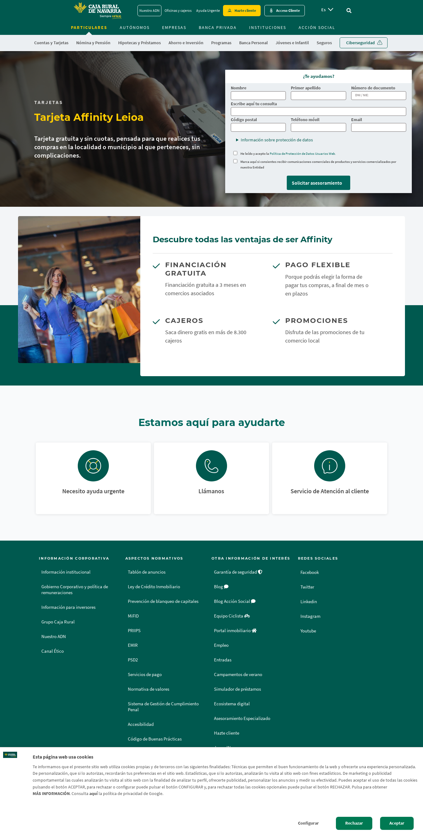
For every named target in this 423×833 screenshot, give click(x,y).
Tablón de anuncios (146, 572)
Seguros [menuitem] (324, 42)
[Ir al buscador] (348, 10)
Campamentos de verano (238, 674)
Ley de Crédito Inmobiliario (154, 586)
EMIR (133, 645)
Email (356, 119)
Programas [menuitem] (221, 42)
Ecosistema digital (232, 704)
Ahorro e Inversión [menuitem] (186, 42)
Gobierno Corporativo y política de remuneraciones (74, 589)
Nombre (238, 88)
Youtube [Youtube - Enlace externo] (309, 630)
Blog (221, 586)
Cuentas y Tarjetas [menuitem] (51, 42)
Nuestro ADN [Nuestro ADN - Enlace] (149, 10)
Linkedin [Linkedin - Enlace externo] (309, 601)
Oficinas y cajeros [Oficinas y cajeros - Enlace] (178, 10)
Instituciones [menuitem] (267, 27)
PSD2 (133, 660)
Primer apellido (306, 88)
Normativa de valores (148, 689)
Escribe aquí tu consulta (254, 103)
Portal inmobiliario (235, 630)
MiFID (133, 616)
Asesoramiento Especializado (242, 718)
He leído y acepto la (288, 153)
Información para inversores (68, 607)
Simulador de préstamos (237, 689)
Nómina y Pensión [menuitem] (93, 42)
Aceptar (396, 823)
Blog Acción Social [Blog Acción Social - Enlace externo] (235, 601)
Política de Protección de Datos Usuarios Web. (303, 153)
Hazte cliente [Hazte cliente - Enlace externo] (245, 10)
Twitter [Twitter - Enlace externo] (307, 587)
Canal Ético (52, 651)
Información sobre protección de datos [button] (277, 140)
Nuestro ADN (53, 636)
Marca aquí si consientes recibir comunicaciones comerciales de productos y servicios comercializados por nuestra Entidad (318, 164)
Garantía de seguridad (238, 572)
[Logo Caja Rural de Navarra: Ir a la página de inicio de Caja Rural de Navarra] (97, 10)
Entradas (222, 660)
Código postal (244, 119)
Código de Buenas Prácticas (155, 739)
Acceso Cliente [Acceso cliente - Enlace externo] (288, 10)
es (323, 9)
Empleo (221, 645)
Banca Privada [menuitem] (218, 27)
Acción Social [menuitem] (317, 27)
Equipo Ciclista (232, 616)
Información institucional (66, 572)
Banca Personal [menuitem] (253, 42)
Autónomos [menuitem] (135, 27)
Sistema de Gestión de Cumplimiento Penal (163, 706)
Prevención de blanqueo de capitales (163, 601)
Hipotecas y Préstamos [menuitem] (139, 42)
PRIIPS (134, 630)
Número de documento (373, 88)
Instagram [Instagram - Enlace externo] (311, 616)
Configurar (308, 823)
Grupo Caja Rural (58, 622)
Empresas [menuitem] (174, 27)
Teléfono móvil (305, 119)
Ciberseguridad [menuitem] (360, 42)
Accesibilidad (141, 724)
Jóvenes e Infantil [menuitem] (292, 42)
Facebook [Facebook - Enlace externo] (310, 572)
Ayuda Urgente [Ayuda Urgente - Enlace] (208, 10)
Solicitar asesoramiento (317, 183)
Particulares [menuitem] (89, 27)
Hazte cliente (226, 733)
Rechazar (354, 823)
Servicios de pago (145, 674)
